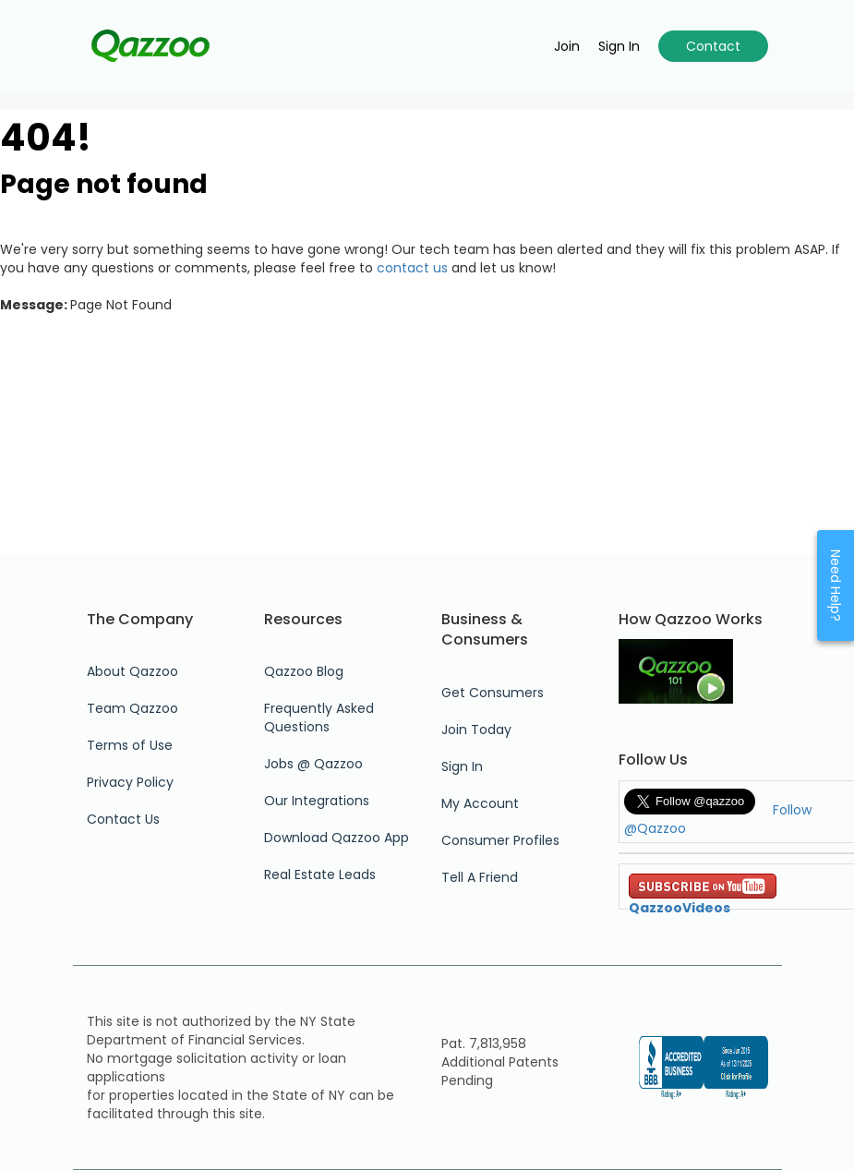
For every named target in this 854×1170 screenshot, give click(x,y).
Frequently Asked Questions (319, 717)
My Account (480, 803)
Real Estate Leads (320, 874)
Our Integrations (316, 800)
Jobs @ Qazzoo (313, 763)
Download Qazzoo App (336, 837)
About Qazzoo (132, 671)
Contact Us (123, 819)
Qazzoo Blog (303, 671)
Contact (713, 46)
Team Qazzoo (132, 708)
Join (567, 46)
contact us (412, 268)
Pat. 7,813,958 (483, 1043)
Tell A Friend (479, 877)
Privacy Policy (130, 782)
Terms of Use (130, 745)
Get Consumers (492, 692)
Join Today (476, 729)
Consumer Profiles (500, 840)
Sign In (462, 766)
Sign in (619, 46)
